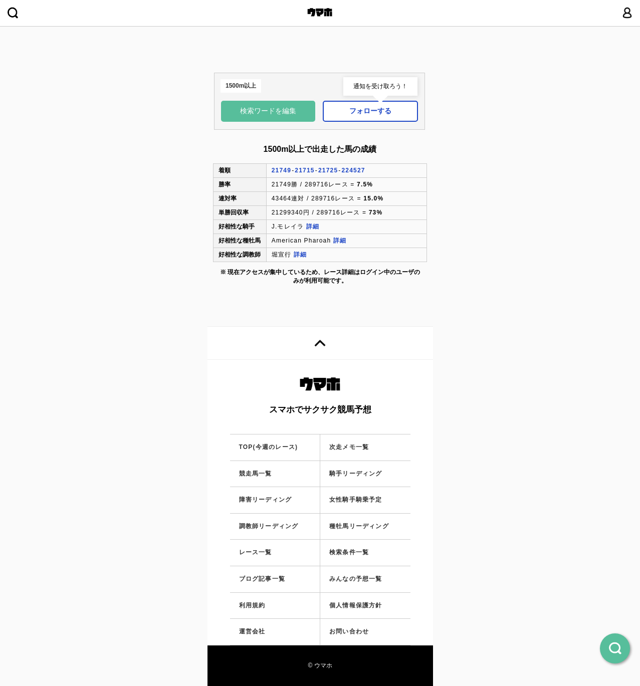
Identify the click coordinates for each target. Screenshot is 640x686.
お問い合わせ (349, 631)
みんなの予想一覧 (355, 578)
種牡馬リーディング (359, 526)
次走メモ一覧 (349, 446)
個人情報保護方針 (355, 605)
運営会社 (252, 631)
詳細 (311, 226)
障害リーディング (265, 499)
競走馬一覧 (255, 473)
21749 (281, 170)
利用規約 (252, 605)
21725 (328, 170)
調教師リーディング (269, 526)
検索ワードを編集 (268, 111)
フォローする (370, 111)
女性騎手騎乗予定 (355, 499)
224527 (353, 170)
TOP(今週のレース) (268, 446)
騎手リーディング (355, 473)
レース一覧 (255, 552)
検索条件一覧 (349, 552)
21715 (304, 170)
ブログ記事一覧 (262, 578)
